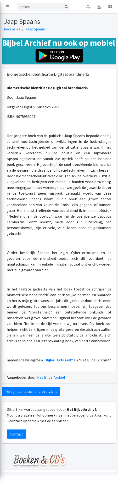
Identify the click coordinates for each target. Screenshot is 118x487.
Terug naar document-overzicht (31, 391)
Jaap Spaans (35, 29)
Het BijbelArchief (51, 377)
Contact (16, 434)
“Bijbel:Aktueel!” (58, 360)
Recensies (12, 29)
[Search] (40, 7)
